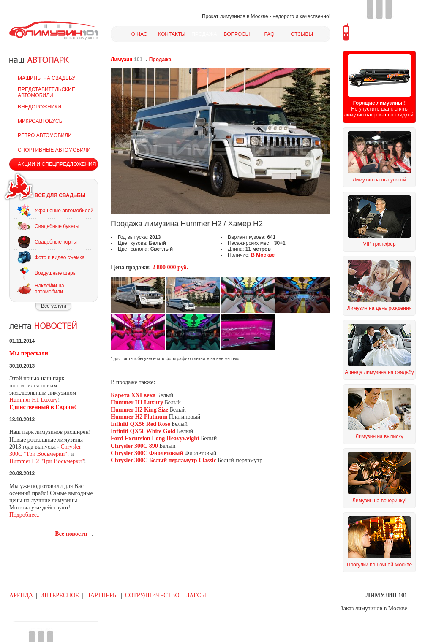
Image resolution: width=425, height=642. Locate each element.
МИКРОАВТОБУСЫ (40, 121)
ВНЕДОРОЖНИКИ (39, 107)
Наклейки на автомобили (49, 289)
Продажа (160, 59)
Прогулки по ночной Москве (379, 565)
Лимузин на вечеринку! (379, 501)
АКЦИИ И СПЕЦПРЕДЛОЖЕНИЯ (57, 164)
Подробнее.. (24, 515)
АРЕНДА (21, 595)
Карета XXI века (134, 395)
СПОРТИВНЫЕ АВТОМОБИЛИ (54, 150)
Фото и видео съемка (59, 257)
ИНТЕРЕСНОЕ (59, 595)
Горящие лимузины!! (379, 103)
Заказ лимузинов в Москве (374, 608)
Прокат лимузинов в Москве (235, 16)
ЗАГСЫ (196, 595)
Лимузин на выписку (379, 436)
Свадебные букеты (57, 226)
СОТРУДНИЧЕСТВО (152, 595)
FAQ (269, 34)
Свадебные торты (56, 242)
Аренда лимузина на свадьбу (379, 372)
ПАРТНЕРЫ (102, 595)
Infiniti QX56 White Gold (143, 431)
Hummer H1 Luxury (33, 400)
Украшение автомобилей (64, 211)
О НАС (139, 34)
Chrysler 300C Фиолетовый (148, 453)
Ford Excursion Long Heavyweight (155, 438)
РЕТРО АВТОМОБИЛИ (44, 135)
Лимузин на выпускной (379, 180)
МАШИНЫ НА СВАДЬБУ (46, 78)
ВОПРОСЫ (237, 34)
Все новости (71, 534)
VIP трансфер (379, 244)
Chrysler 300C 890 (134, 446)
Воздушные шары (55, 273)
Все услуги (53, 306)
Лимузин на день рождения (379, 308)
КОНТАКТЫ (171, 34)
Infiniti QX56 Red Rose (140, 424)
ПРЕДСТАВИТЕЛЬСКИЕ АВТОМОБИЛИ (46, 92)
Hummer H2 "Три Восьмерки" (46, 461)
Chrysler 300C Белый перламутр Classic (163, 460)
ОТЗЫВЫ (302, 34)
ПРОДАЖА (204, 34)
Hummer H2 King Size (139, 409)
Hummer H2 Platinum (139, 417)
